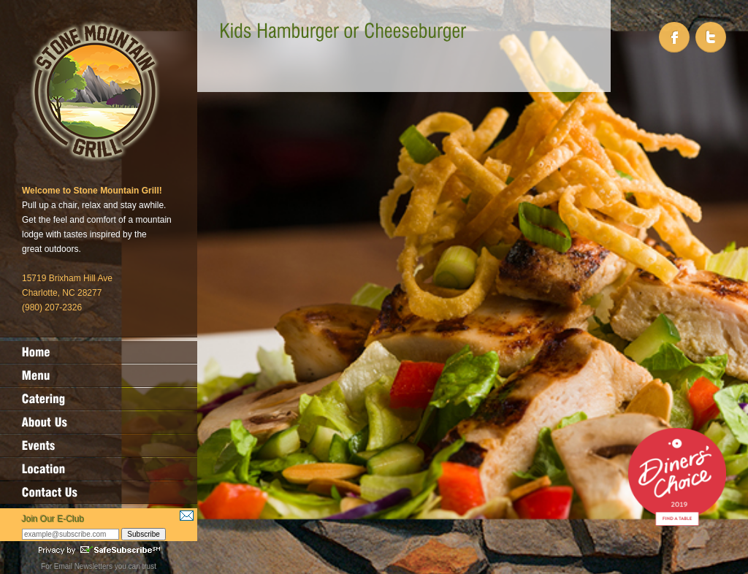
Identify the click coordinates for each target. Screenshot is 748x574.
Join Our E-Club (53, 519)
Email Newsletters (83, 566)
